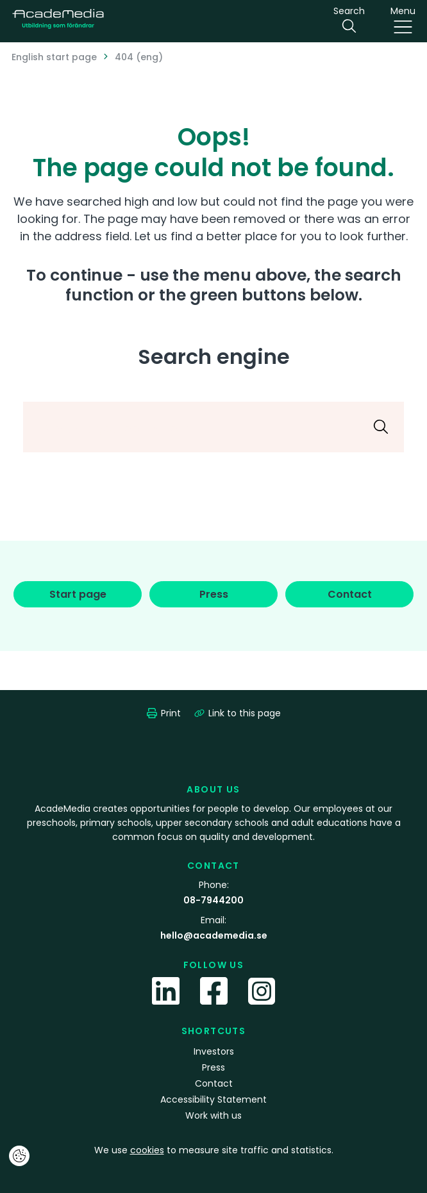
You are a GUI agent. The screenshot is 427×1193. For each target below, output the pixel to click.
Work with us (213, 1115)
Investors (214, 1051)
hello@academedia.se (213, 935)
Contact (214, 1083)
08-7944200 (213, 900)
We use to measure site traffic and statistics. (213, 1150)
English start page (54, 57)
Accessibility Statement (213, 1099)
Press (213, 1067)
